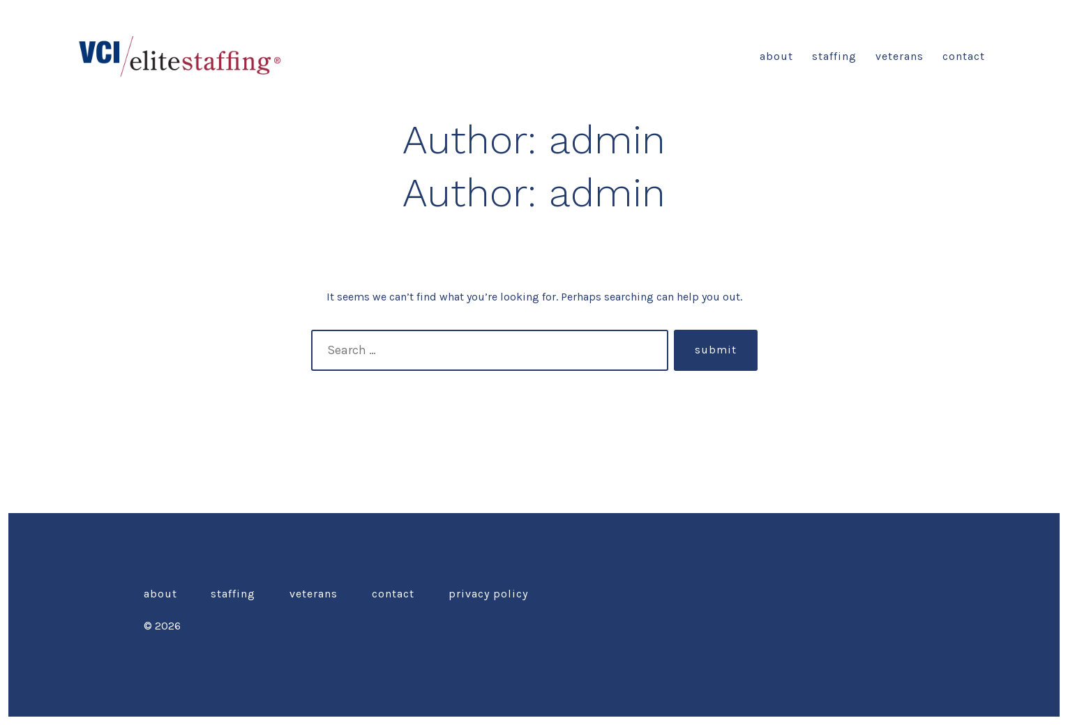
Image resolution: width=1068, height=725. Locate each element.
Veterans (899, 56)
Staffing (834, 56)
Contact (963, 56)
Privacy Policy (488, 593)
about (776, 56)
